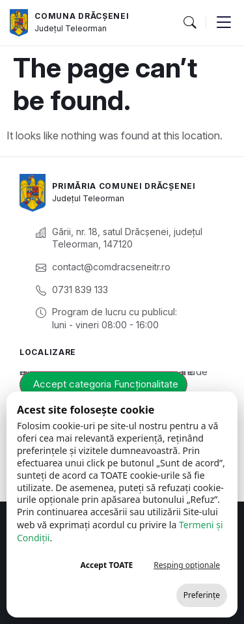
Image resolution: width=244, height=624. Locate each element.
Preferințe (201, 595)
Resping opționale (187, 565)
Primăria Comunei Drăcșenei (123, 186)
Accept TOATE (106, 565)
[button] (189, 23)
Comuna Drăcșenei (81, 16)
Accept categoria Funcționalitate (105, 384)
